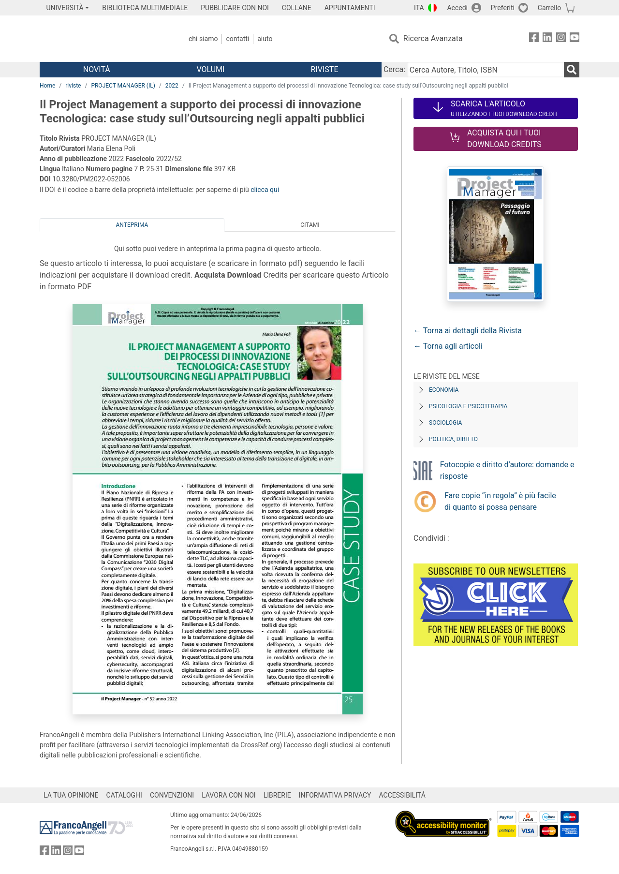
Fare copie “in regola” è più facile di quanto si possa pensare (500, 501)
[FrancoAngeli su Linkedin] (547, 38)
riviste (73, 85)
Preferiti (503, 8)
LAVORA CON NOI (229, 795)
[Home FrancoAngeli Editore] (104, 38)
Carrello (549, 8)
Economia (443, 389)
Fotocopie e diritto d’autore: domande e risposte (507, 470)
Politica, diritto (453, 439)
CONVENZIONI (172, 795)
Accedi (457, 8)
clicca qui (265, 189)
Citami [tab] (309, 225)
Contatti (237, 39)
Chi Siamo (203, 39)
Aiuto (264, 39)
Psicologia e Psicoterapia (468, 406)
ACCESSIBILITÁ (402, 795)
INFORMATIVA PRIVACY (335, 795)
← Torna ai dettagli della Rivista (467, 330)
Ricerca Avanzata (433, 38)
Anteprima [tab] (132, 225)
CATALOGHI (124, 795)
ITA (419, 8)
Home (47, 85)
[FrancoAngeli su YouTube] (574, 38)
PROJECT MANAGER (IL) (123, 85)
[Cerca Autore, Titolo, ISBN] (485, 69)
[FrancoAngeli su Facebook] (534, 38)
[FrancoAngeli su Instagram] (561, 38)
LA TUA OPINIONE (71, 795)
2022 (171, 85)
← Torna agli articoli (448, 346)
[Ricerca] (571, 69)
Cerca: (394, 69)
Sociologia (445, 422)
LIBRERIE (277, 795)
